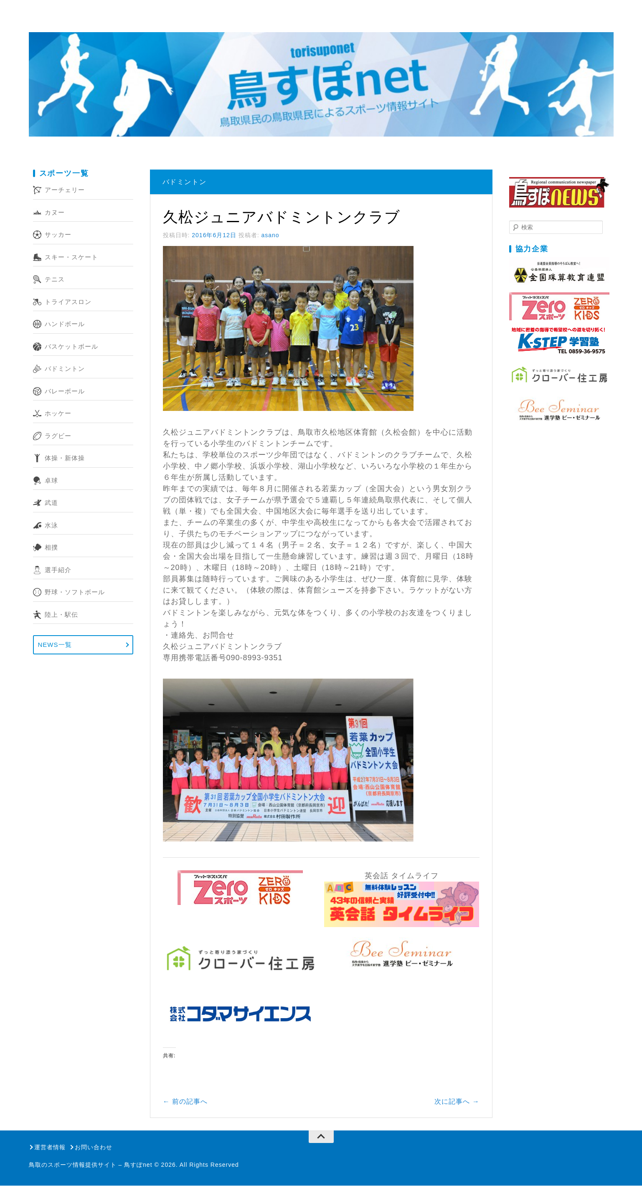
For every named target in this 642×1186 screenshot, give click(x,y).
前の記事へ (188, 1101)
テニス (55, 279)
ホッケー (58, 413)
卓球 (51, 480)
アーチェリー (65, 190)
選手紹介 (58, 570)
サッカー (58, 234)
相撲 (51, 547)
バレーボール (65, 391)
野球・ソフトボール (75, 592)
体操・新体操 (65, 458)
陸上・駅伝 (61, 614)
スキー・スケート (71, 257)
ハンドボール (65, 324)
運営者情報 (50, 1147)
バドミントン (65, 369)
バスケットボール (71, 346)
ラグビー (58, 436)
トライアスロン (68, 302)
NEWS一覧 (55, 645)
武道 (51, 503)
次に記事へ (454, 1101)
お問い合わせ (93, 1147)
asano (270, 235)
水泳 (51, 525)
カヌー (55, 212)
